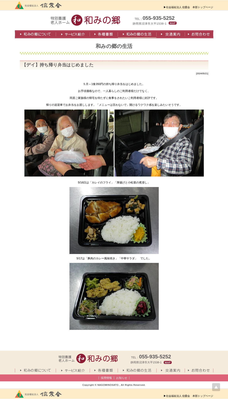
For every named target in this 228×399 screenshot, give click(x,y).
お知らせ (121, 377)
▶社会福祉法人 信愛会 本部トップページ (188, 7)
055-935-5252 (159, 18)
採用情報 (106, 377)
